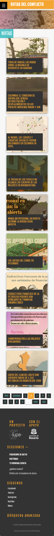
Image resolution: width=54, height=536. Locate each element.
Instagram (12, 497)
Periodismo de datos (18, 454)
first (6, 395)
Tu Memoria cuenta (17, 463)
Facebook (12, 488)
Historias (13, 459)
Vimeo (10, 506)
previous (16, 395)
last (44, 402)
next (36, 402)
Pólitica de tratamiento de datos (23, 473)
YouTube (11, 501)
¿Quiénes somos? (16, 469)
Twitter (11, 493)
